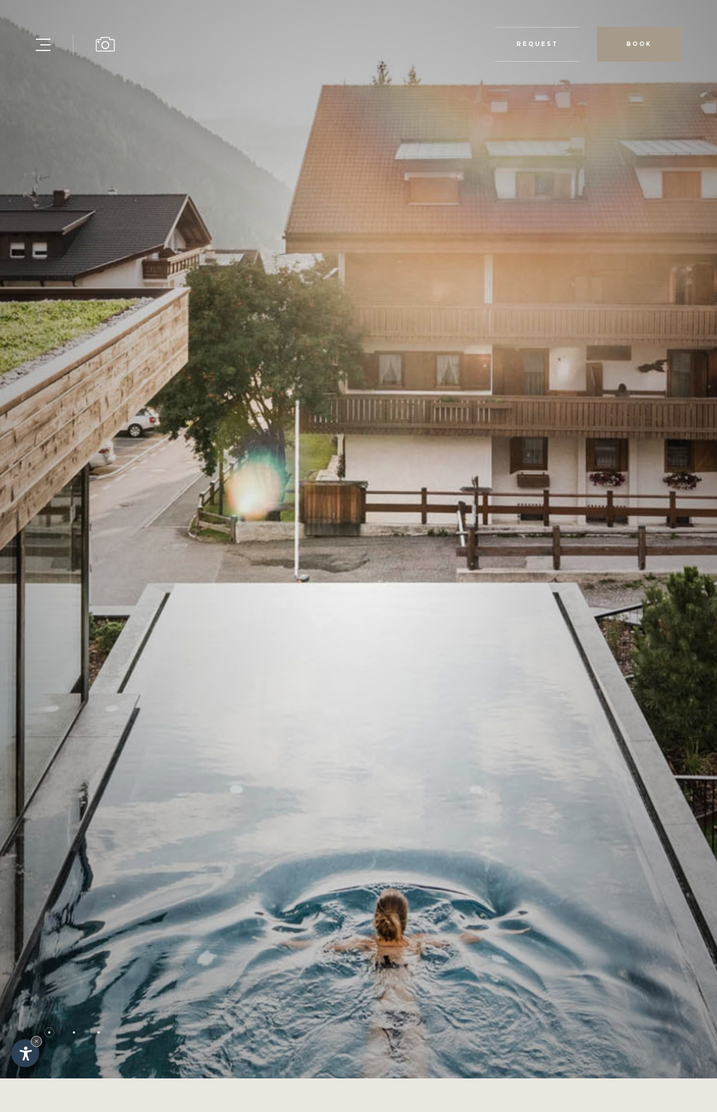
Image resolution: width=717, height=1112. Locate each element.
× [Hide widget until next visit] (36, 1041)
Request (537, 44)
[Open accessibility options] (25, 1053)
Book (639, 44)
